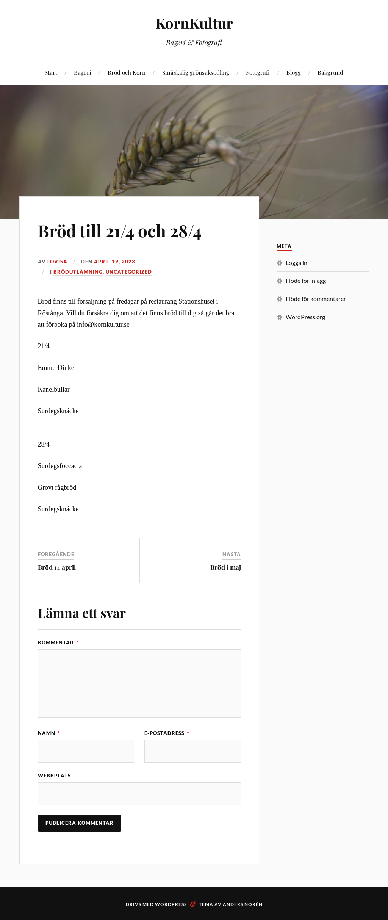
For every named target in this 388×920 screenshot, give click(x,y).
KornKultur (194, 23)
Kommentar (58, 642)
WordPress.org (305, 316)
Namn (49, 733)
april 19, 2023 (114, 262)
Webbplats (54, 776)
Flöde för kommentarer (316, 298)
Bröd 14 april (57, 567)
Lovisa (57, 262)
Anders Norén (243, 904)
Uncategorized (129, 272)
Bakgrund (330, 72)
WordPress (171, 904)
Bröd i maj (225, 567)
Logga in (296, 262)
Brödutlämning (78, 272)
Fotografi (258, 72)
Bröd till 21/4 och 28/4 (120, 230)
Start (51, 72)
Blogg (293, 72)
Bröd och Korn (127, 72)
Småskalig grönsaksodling (195, 72)
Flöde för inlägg (306, 280)
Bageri (82, 72)
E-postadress (166, 733)
